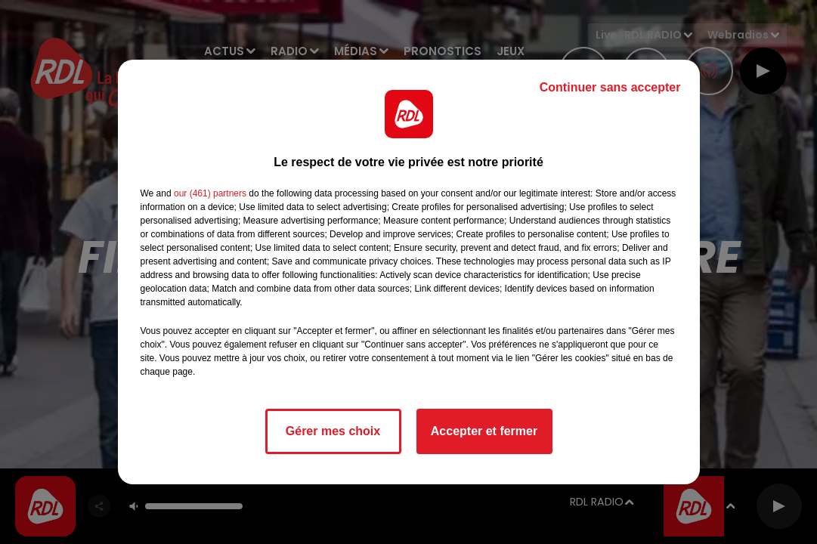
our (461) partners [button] (210, 193)
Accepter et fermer (484, 431)
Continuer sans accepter (610, 87)
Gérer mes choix (333, 431)
